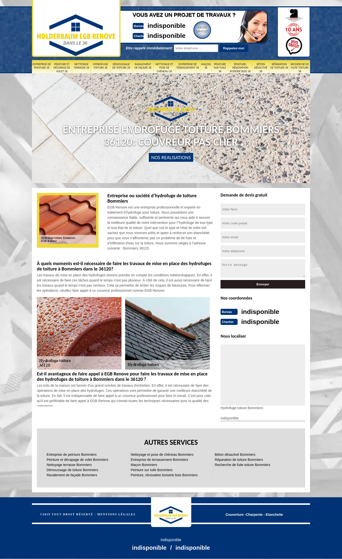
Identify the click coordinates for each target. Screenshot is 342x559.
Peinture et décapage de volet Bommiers (77, 459)
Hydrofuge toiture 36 (100, 65)
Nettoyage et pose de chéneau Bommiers (162, 454)
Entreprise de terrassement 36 (187, 65)
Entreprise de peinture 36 (42, 65)
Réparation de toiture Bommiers (239, 459)
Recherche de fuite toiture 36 (300, 67)
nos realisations (171, 157)
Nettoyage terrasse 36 (81, 65)
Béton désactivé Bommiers (235, 454)
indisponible (156, 25)
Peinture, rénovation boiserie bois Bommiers (164, 474)
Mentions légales (116, 514)
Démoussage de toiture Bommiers (72, 469)
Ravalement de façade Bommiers (72, 474)
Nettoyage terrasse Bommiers (69, 464)
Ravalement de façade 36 (142, 65)
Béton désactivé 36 (260, 67)
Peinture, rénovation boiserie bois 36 (240, 67)
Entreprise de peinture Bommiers (72, 454)
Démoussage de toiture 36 (121, 65)
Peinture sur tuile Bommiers (152, 469)
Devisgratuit (193, 29)
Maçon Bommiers (144, 464)
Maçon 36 (206, 65)
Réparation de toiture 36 (279, 65)
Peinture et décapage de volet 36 (62, 67)
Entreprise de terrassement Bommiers (159, 459)
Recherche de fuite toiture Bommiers (242, 464)
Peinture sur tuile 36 (220, 67)
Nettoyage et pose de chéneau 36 (164, 67)
